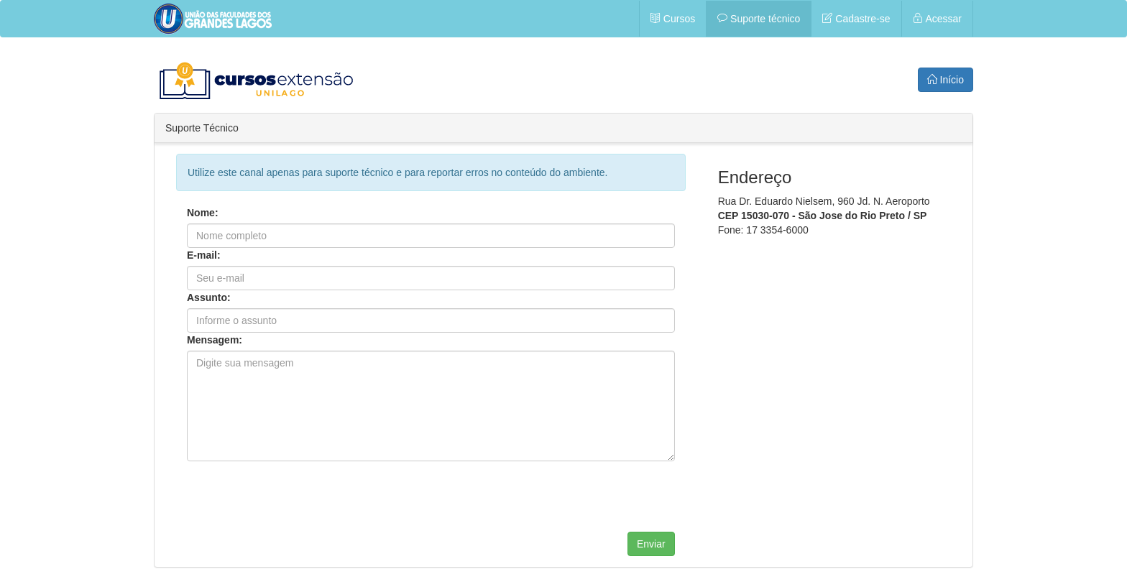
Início (945, 80)
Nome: (202, 212)
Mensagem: (214, 340)
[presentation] (296, 504)
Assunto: (209, 297)
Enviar (651, 544)
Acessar (937, 18)
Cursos (672, 18)
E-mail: (204, 255)
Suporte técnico (758, 18)
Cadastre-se (856, 18)
